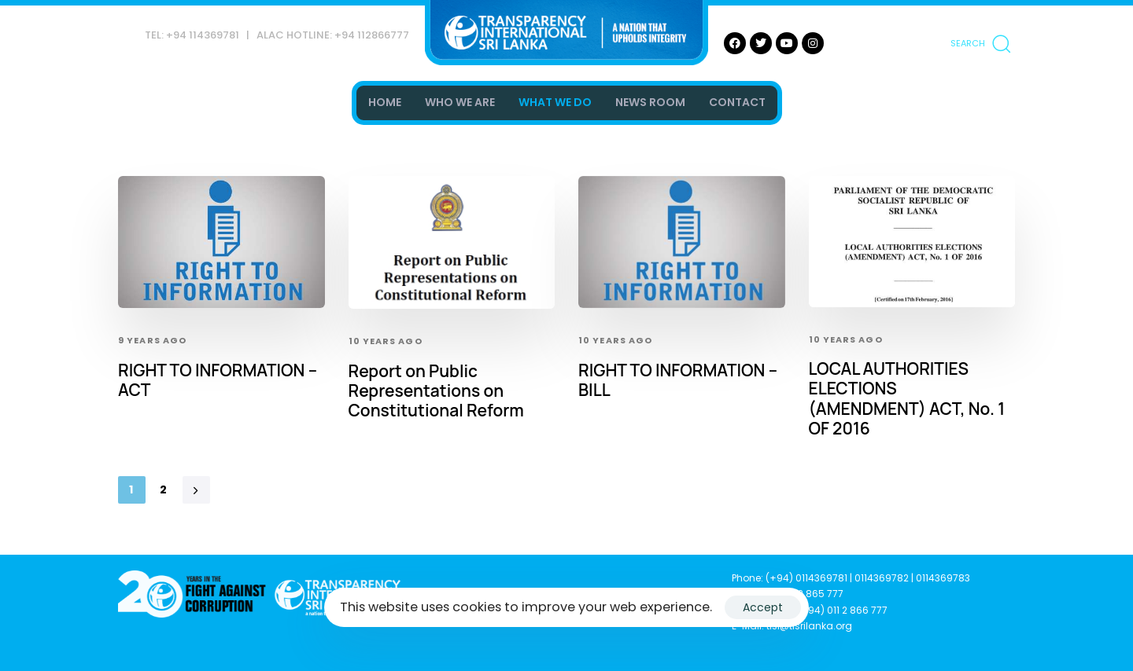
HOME (384, 102)
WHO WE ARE (460, 102)
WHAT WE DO (555, 102)
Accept (763, 607)
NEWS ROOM (650, 102)
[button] (980, 43)
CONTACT (737, 102)
